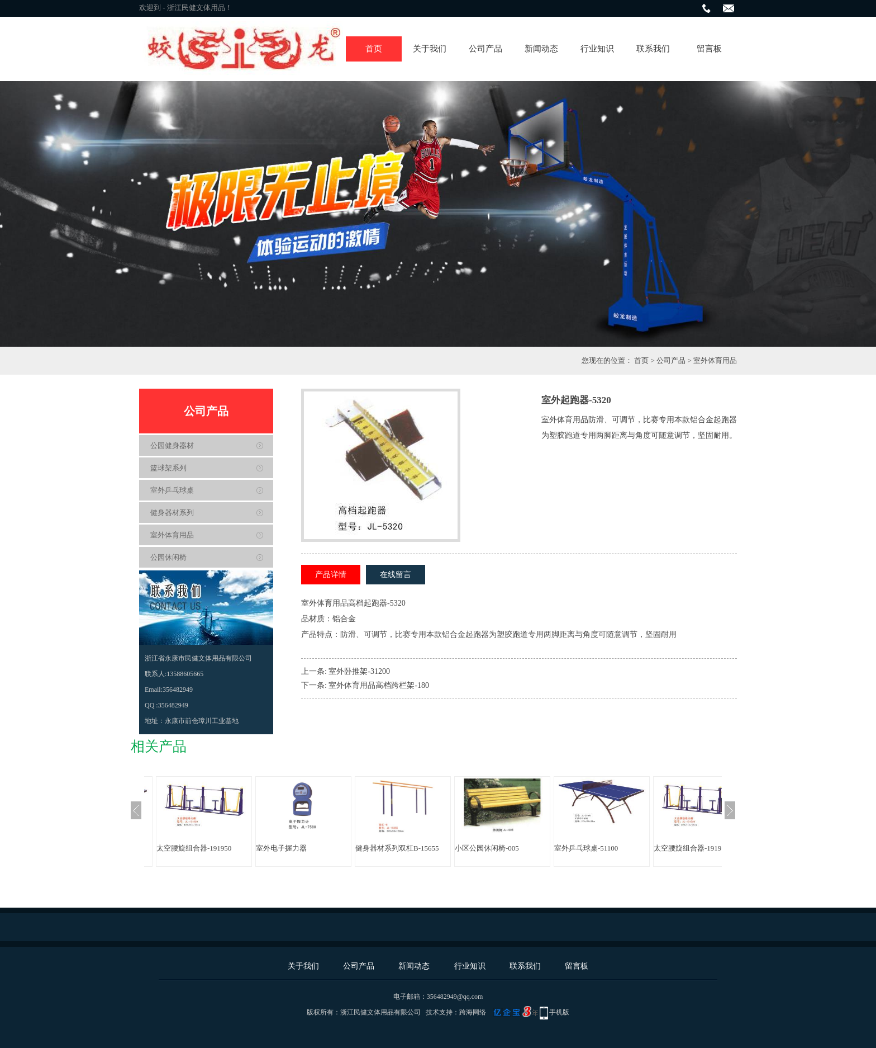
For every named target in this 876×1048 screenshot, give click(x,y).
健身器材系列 (172, 512)
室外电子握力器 (281, 848)
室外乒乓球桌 (172, 490)
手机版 (559, 1012)
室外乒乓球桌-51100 (586, 848)
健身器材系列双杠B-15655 (397, 848)
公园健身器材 (172, 445)
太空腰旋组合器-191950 (193, 848)
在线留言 (395, 574)
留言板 (709, 48)
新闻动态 (541, 48)
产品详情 (330, 574)
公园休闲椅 (168, 557)
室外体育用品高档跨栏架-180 (378, 685)
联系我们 (653, 48)
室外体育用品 (715, 360)
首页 (373, 48)
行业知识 (597, 48)
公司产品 (485, 48)
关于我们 (429, 48)
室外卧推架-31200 (359, 671)
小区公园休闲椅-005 (487, 848)
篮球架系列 (168, 468)
